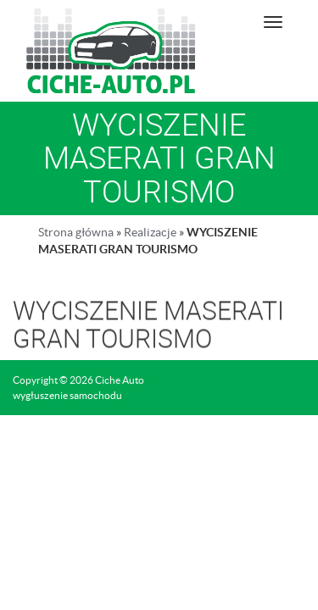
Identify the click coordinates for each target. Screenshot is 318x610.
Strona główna (76, 232)
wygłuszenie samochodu (67, 395)
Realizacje (150, 232)
